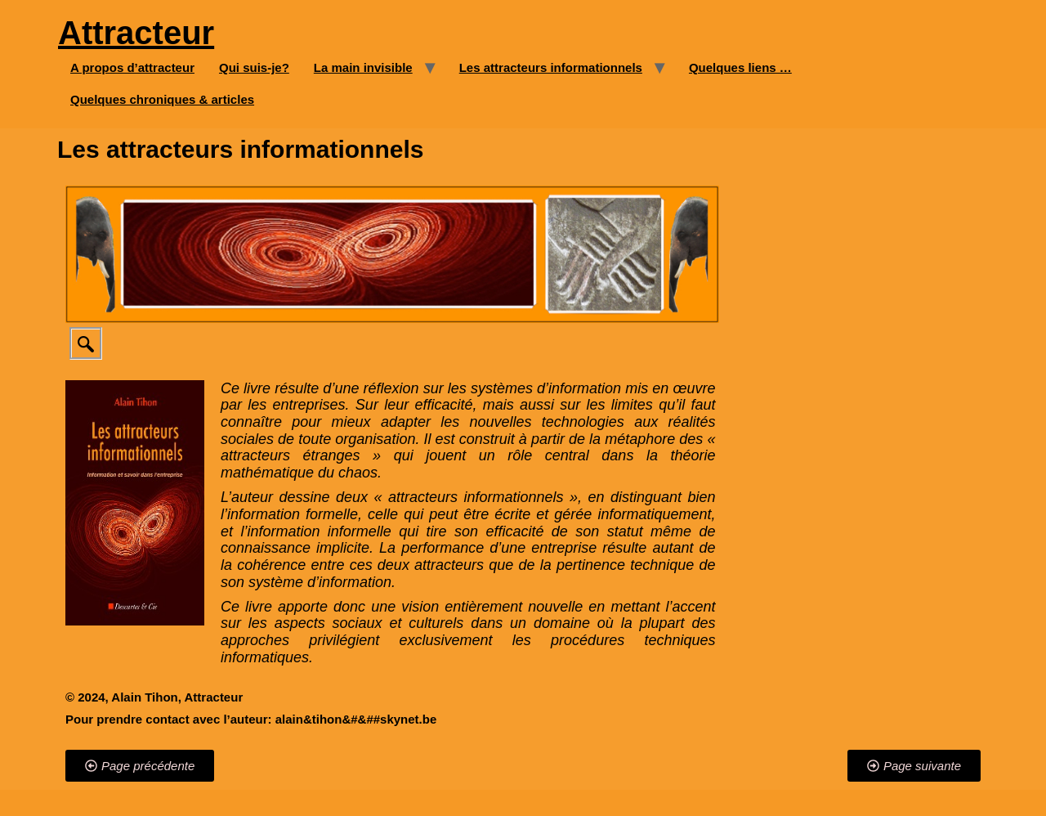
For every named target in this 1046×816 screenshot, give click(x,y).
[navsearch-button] (85, 343)
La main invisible (363, 67)
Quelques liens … (740, 67)
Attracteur (136, 33)
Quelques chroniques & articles (162, 99)
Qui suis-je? (254, 67)
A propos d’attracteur (132, 67)
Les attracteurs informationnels (550, 67)
